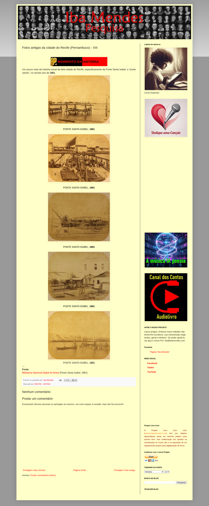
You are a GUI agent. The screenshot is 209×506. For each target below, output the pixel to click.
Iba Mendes (49, 380)
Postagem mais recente (34, 470)
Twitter (150, 367)
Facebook (152, 363)
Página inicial (79, 470)
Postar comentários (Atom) (43, 475)
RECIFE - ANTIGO (43, 384)
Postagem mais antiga (124, 470)
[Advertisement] (165, 184)
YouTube (151, 372)
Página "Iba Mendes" (160, 352)
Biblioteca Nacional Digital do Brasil (40, 372)
